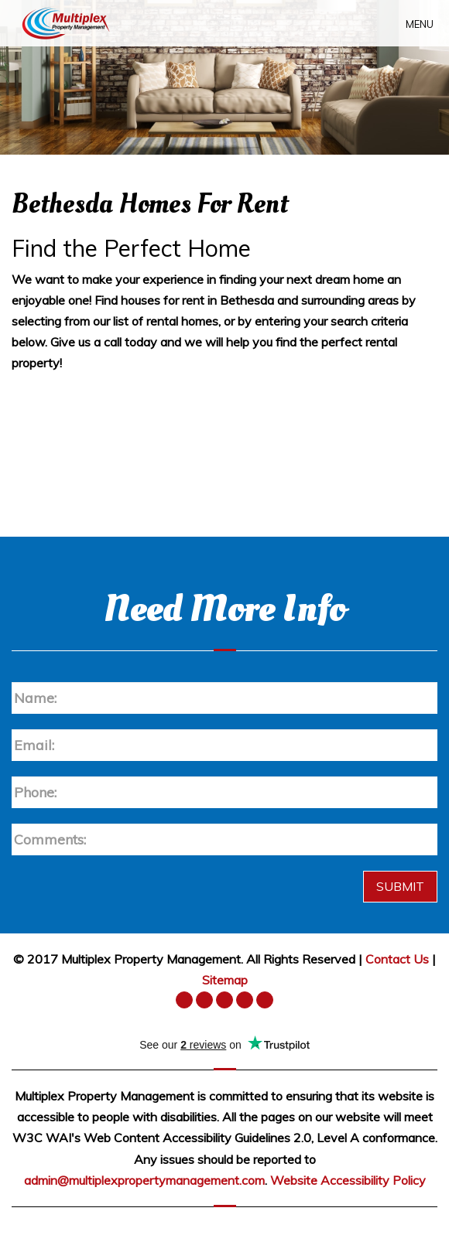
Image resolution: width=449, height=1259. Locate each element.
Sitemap (225, 980)
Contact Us (397, 959)
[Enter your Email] (224, 745)
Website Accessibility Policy (348, 1180)
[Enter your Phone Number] (224, 792)
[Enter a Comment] (224, 839)
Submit (400, 886)
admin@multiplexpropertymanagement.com (144, 1180)
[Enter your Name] (224, 698)
